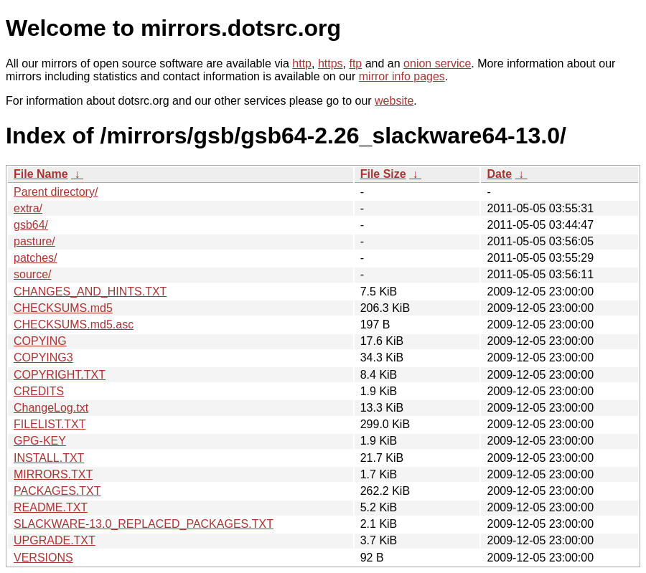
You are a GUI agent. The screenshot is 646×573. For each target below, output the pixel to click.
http (302, 63)
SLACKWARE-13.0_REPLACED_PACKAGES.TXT (143, 524)
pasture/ (34, 241)
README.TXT (51, 507)
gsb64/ (31, 225)
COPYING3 (43, 357)
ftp (355, 63)
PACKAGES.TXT (57, 491)
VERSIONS (43, 557)
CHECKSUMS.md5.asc (74, 324)
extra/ (28, 208)
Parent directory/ (56, 192)
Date (499, 174)
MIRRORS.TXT (53, 474)
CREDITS (39, 391)
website (394, 101)
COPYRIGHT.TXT (60, 375)
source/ (32, 274)
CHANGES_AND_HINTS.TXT (90, 291)
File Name (41, 174)
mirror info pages (402, 76)
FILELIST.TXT (49, 424)
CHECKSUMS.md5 (63, 308)
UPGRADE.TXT (54, 540)
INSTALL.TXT (49, 458)
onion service (437, 63)
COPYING (40, 341)
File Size (383, 174)
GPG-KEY (40, 441)
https (330, 63)
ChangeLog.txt (51, 408)
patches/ (35, 258)
